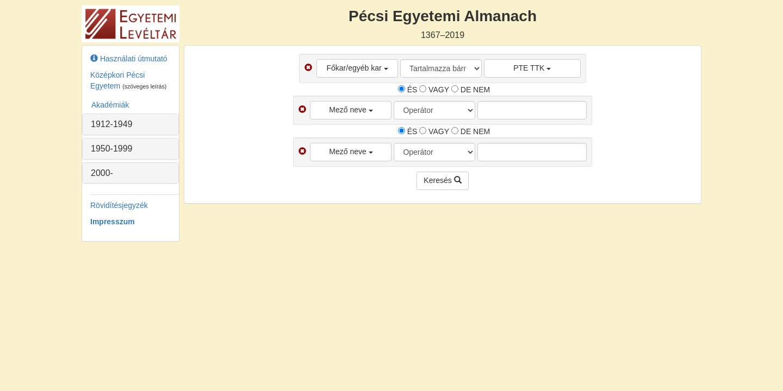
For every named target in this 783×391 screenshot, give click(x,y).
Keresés (442, 180)
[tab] (130, 124)
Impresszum (112, 221)
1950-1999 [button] (112, 148)
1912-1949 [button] (112, 124)
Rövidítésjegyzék (119, 205)
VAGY (434, 89)
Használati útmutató (128, 58)
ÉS (408, 89)
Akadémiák (110, 104)
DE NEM (470, 89)
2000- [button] (102, 173)
